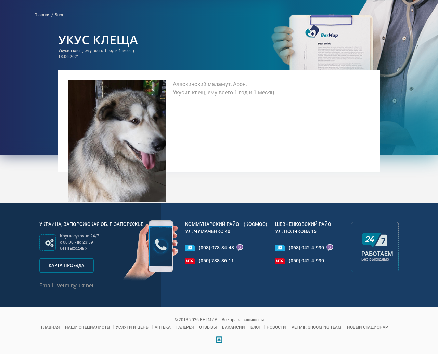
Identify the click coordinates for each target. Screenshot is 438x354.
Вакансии (233, 327)
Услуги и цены (132, 327)
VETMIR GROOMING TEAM (317, 327)
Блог (59, 15)
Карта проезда (67, 265)
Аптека (163, 327)
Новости (276, 327)
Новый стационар (367, 327)
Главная (50, 327)
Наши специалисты (87, 327)
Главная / (43, 15)
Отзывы (208, 327)
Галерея (185, 327)
